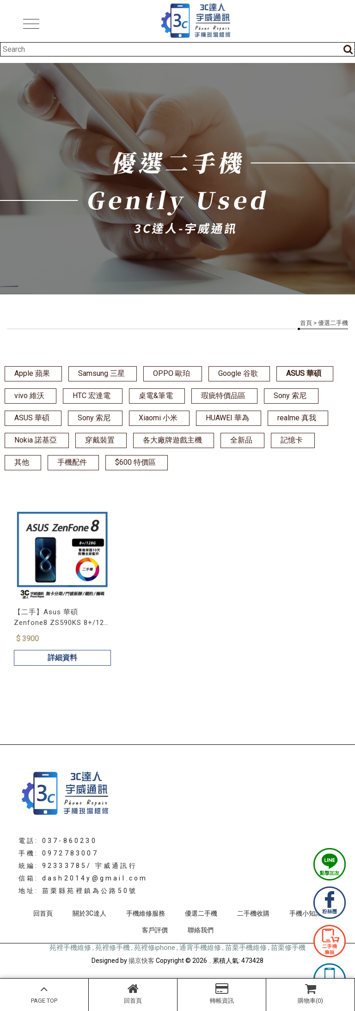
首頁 (306, 322)
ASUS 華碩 (303, 373)
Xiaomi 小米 (158, 417)
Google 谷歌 (238, 373)
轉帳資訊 (221, 993)
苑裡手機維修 (70, 947)
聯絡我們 (201, 930)
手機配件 (72, 462)
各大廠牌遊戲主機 (172, 440)
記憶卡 (292, 440)
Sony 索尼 (290, 395)
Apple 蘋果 (32, 373)
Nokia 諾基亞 (35, 440)
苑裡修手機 (112, 947)
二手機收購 (253, 913)
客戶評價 (155, 930)
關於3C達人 (89, 913)
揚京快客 (141, 960)
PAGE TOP (44, 993)
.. (209, 960)
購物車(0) (310, 993)
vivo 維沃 (29, 395)
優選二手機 (201, 913)
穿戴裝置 (100, 440)
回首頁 (133, 993)
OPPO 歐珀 (171, 373)
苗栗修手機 (288, 947)
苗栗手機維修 (246, 947)
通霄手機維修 (200, 947)
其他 (21, 462)
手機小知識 (305, 913)
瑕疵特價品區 (223, 395)
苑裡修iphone (154, 947)
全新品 (241, 440)
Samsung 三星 (101, 373)
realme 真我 (296, 417)
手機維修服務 (145, 913)
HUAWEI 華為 (227, 417)
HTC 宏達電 (91, 395)
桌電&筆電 (156, 395)
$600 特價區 (135, 462)
